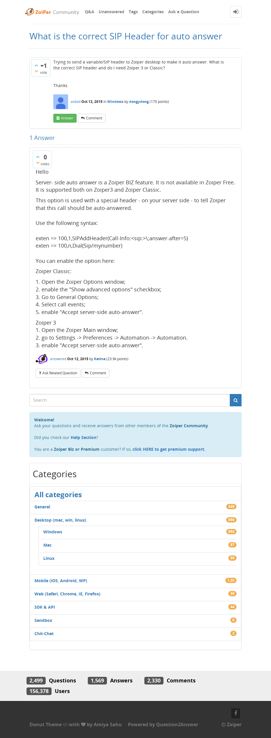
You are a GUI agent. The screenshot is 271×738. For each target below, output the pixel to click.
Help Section (83, 437)
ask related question (59, 372)
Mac (47, 545)
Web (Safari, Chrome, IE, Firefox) (67, 594)
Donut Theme (45, 724)
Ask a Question (183, 11)
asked (75, 101)
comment (94, 118)
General (42, 507)
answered (58, 358)
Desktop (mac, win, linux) (60, 520)
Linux (48, 558)
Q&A (89, 11)
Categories (153, 11)
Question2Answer (177, 724)
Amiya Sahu (108, 724)
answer (67, 118)
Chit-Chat (44, 633)
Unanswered (111, 11)
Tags (133, 11)
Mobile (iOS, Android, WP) (60, 580)
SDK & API (44, 607)
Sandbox (43, 620)
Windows (115, 101)
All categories (58, 494)
